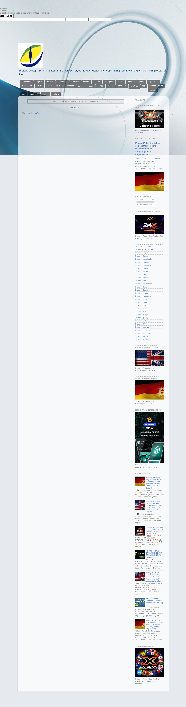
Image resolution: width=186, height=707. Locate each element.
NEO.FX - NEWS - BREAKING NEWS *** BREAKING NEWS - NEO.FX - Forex (154, 554)
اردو (23, 94)
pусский (131, 82)
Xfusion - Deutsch (142, 256)
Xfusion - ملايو (140, 305)
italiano (86, 82)
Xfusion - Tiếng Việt (142, 330)
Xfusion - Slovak (141, 287)
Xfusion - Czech (141, 290)
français (75, 82)
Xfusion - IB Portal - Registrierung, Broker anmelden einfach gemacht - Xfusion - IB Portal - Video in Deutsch (154, 483)
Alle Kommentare (144, 204)
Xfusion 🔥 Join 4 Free (144, 250)
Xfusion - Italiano (141, 271)
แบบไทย (134, 86)
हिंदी (143, 86)
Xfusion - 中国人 (141, 312)
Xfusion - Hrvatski (142, 293)
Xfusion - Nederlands (143, 259)
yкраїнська (153, 82)
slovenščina (27, 86)
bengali (153, 90)
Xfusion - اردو (140, 321)
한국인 (111, 86)
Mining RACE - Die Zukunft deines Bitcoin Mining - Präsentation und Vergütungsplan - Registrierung (148, 148)
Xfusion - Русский (142, 278)
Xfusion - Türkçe (141, 274)
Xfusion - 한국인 (141, 318)
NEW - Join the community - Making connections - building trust (154, 602)
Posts (140, 200)
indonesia (34, 94)
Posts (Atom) (36, 113)
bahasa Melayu (156, 86)
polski (141, 82)
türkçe (120, 82)
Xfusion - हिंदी (140, 308)
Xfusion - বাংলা (140, 324)
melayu (56, 94)
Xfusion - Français (142, 268)
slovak (39, 86)
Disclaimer (27, 82)
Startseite (76, 107)
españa (97, 82)
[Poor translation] (9, 16)
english (39, 82)
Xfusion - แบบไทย (142, 327)
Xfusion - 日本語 (141, 315)
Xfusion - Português (143, 265)
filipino (45, 94)
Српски (70, 86)
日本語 (100, 86)
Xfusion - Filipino (141, 339)
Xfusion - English (141, 253)
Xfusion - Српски (142, 299)
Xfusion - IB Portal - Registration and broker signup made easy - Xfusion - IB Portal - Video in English (153, 506)
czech (49, 86)
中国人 (90, 86)
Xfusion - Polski (141, 281)
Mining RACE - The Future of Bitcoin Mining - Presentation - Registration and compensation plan (155, 577)
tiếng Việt (122, 86)
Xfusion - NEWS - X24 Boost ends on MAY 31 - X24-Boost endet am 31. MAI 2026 (155, 530)
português (109, 82)
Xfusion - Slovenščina (143, 284)
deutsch (50, 82)
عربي (80, 86)
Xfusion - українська (143, 296)
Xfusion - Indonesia (142, 333)
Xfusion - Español (142, 262)
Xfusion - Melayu (141, 336)
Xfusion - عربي (141, 302)
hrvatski (59, 86)
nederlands (63, 82)
